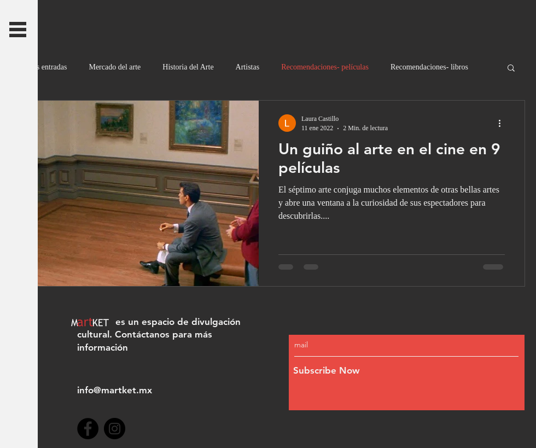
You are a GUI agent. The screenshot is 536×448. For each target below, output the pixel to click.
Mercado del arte (115, 67)
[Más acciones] (503, 123)
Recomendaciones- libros (429, 67)
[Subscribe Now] (383, 371)
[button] (17, 29)
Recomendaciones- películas (325, 67)
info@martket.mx (114, 390)
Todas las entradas (39, 67)
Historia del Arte (187, 67)
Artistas (248, 67)
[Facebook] (87, 428)
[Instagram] (114, 428)
